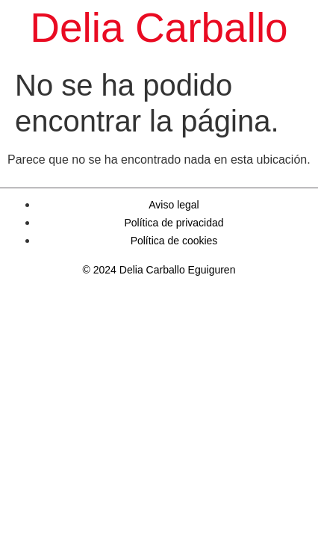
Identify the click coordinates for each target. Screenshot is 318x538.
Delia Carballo (158, 27)
